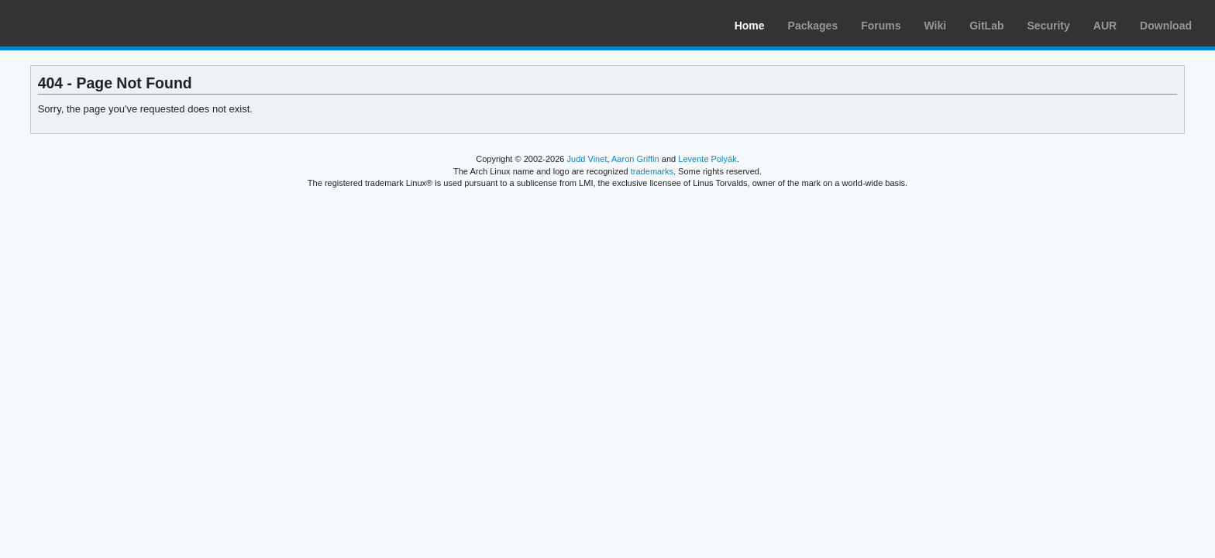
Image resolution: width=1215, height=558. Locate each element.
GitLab (986, 25)
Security (1048, 25)
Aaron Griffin (635, 159)
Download (1166, 25)
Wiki (935, 25)
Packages (813, 25)
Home (750, 25)
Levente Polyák (707, 159)
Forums (880, 25)
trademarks (652, 171)
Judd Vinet (587, 159)
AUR (1105, 25)
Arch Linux (85, 23)
